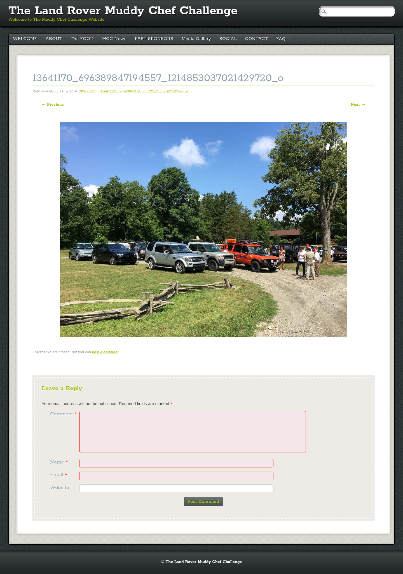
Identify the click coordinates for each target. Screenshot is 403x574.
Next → (358, 104)
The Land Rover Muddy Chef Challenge (123, 10)
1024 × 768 (86, 91)
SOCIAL (228, 39)
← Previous (52, 104)
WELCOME (25, 39)
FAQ (281, 39)
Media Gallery (196, 39)
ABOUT (54, 39)
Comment (64, 414)
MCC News (114, 39)
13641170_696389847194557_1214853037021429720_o (144, 91)
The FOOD (82, 39)
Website (59, 487)
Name (59, 462)
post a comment (105, 352)
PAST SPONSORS (154, 39)
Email (59, 475)
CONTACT (256, 39)
